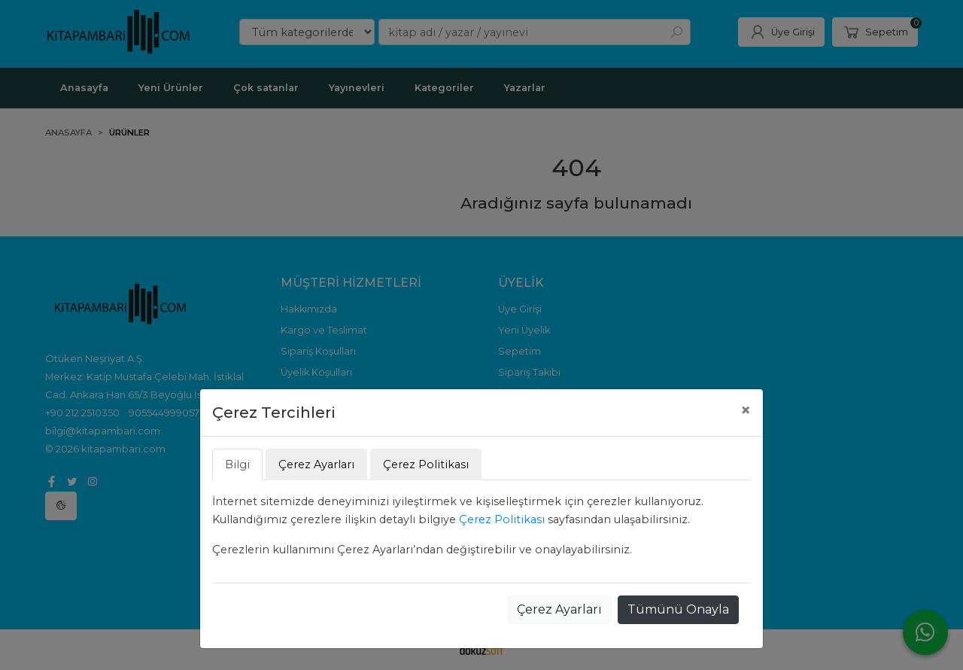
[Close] (745, 410)
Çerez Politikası (502, 519)
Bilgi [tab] (237, 464)
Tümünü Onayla (678, 609)
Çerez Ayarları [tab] (316, 464)
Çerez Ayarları (559, 609)
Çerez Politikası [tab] (426, 464)
